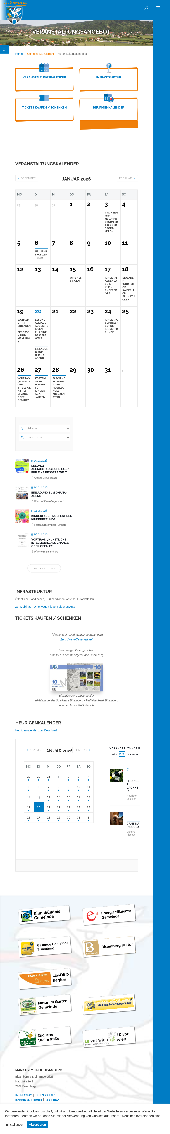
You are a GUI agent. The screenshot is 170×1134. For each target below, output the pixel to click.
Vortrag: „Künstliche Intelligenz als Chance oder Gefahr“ (50, 543)
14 (48, 797)
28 (48, 817)
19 (28, 807)
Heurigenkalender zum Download (36, 730)
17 (78, 797)
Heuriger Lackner (133, 786)
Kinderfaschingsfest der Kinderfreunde (51, 517)
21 (48, 807)
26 (28, 817)
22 (58, 807)
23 (68, 807)
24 (78, 807)
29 (28, 776)
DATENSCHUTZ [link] (45, 1095)
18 (88, 797)
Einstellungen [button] (15, 1124)
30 (38, 776)
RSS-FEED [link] (52, 1099)
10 (78, 787)
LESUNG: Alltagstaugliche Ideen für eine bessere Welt (50, 469)
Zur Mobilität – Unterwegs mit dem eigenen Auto (45, 606)
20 (38, 807)
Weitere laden (44, 568)
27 (38, 817)
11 (88, 787)
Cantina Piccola (133, 825)
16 (68, 797)
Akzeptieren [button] (37, 1124)
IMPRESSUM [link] (23, 1095)
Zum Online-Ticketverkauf (76, 639)
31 (48, 776)
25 (88, 807)
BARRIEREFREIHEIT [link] (28, 1099)
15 (58, 797)
